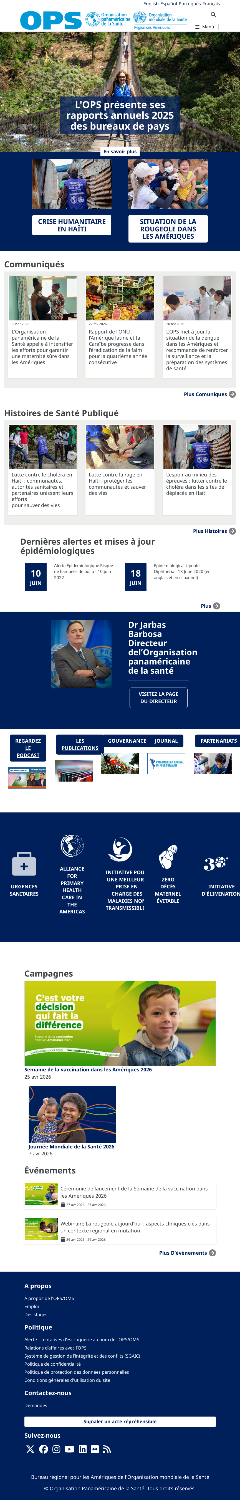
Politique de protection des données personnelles (76, 1372)
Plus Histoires (210, 531)
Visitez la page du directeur (158, 698)
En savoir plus (120, 151)
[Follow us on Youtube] (69, 1451)
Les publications (80, 745)
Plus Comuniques (205, 394)
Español (168, 4)
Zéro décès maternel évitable (168, 890)
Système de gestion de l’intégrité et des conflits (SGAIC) (82, 1356)
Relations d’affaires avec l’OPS (55, 1348)
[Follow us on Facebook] (43, 1451)
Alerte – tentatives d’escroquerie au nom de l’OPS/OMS (81, 1340)
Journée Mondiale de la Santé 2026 (71, 1146)
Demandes (35, 1405)
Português (190, 4)
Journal (166, 741)
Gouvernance (127, 741)
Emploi (31, 1306)
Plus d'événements (183, 1253)
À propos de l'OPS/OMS (49, 1298)
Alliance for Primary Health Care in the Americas (72, 890)
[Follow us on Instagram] (56, 1451)
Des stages (35, 1314)
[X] (30, 1451)
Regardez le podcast (28, 748)
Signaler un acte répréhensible (120, 1421)
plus (206, 605)
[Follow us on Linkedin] (83, 1451)
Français (211, 4)
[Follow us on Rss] (107, 1451)
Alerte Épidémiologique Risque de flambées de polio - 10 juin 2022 (83, 571)
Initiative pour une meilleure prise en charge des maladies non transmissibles (127, 890)
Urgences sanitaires (24, 890)
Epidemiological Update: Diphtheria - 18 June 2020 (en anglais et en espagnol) (182, 571)
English (151, 4)
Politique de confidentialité (52, 1364)
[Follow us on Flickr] (95, 1451)
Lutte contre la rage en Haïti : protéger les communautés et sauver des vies (117, 483)
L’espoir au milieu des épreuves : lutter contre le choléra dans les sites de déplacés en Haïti (196, 483)
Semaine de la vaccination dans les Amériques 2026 (88, 1069)
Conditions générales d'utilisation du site (67, 1380)
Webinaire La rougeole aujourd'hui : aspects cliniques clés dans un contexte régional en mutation (135, 1227)
